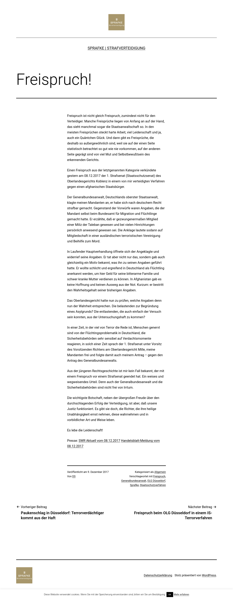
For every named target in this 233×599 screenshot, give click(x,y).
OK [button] (169, 594)
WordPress (209, 575)
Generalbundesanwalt (133, 480)
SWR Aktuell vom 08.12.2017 (99, 441)
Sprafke (134, 485)
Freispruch (159, 476)
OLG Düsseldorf (156, 480)
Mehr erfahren (181, 594)
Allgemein (160, 472)
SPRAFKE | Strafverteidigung (116, 48)
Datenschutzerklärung (158, 575)
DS (74, 476)
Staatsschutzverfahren (153, 485)
